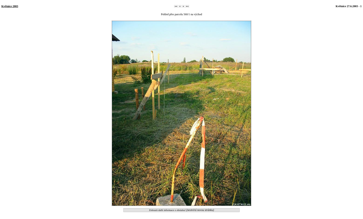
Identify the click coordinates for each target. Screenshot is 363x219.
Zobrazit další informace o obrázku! (181, 210)
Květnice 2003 (9, 6)
